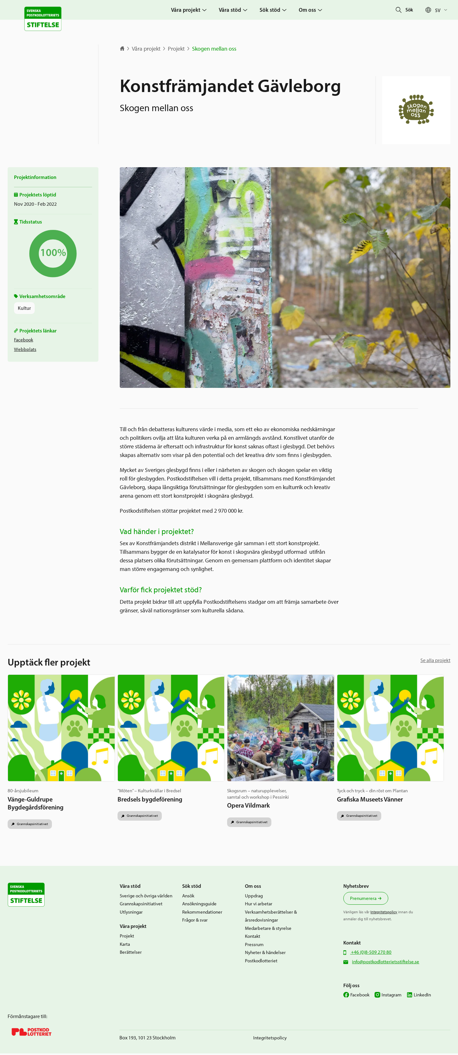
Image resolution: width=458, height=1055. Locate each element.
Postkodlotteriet (261, 962)
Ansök (188, 897)
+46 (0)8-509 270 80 (370, 954)
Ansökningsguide (199, 905)
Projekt (176, 48)
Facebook (23, 340)
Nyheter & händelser (265, 954)
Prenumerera (363, 900)
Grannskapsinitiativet (34, 818)
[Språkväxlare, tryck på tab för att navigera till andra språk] (442, 10)
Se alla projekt (435, 660)
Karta (125, 946)
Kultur (24, 308)
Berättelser (131, 954)
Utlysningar (131, 913)
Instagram (392, 996)
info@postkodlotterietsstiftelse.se (385, 963)
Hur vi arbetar (258, 905)
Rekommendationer (202, 913)
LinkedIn (422, 996)
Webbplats (25, 349)
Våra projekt (146, 48)
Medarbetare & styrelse (268, 930)
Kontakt (252, 938)
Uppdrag (254, 897)
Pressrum (254, 946)
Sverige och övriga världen (146, 897)
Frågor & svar (195, 921)
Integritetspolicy (383, 913)
